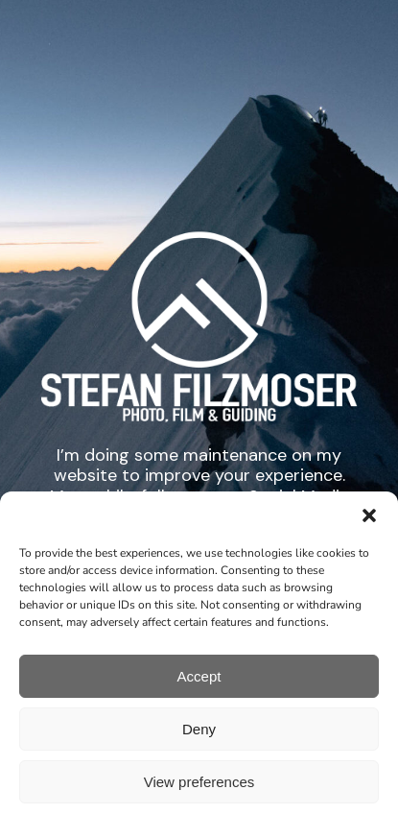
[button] (369, 530)
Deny (199, 743)
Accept (199, 690)
